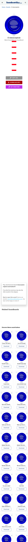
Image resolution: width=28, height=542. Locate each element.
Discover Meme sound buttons (11, 327)
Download (6, 346)
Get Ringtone (14, 87)
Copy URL (14, 78)
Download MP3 (14, 82)
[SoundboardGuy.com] (14, 2)
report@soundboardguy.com (14, 299)
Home (3, 7)
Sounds (8, 7)
